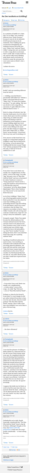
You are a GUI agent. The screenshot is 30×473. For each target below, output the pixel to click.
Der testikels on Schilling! (9, 25)
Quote (11, 74)
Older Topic (14, 447)
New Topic (14, 20)
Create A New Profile (18, 7)
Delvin (6, 80)
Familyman (5, 311)
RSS (19, 450)
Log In (9, 7)
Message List (7, 20)
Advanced (4, 13)
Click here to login (8, 460)
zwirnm (7, 319)
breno (6, 23)
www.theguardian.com (10, 70)
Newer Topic (6, 447)
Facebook (20, 467)
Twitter (22, 467)
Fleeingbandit (9, 160)
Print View (22, 20)
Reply (6, 74)
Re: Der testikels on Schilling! (10, 81)
